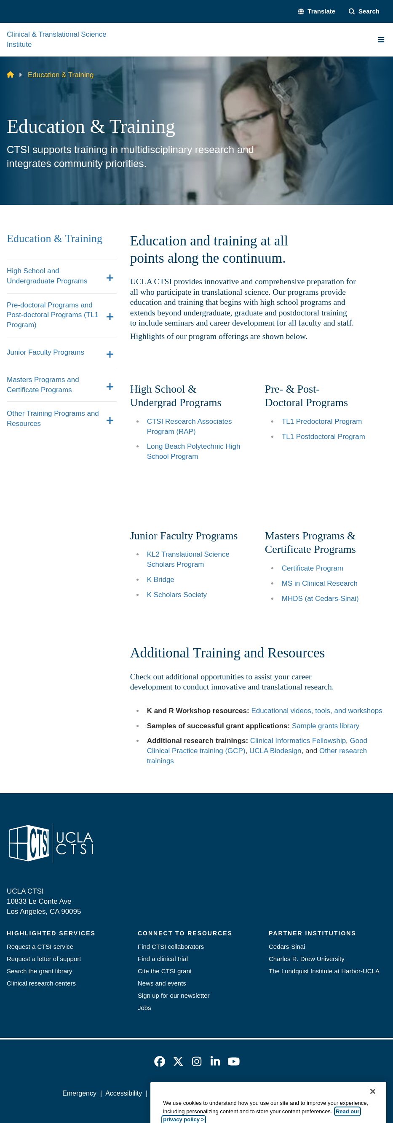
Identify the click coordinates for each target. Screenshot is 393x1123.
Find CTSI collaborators (171, 946)
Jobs (144, 1007)
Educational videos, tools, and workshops (316, 711)
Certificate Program (312, 568)
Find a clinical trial (163, 958)
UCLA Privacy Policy (181, 1093)
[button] (316, 11)
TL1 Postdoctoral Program (323, 437)
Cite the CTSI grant (165, 971)
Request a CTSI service (40, 946)
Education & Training (54, 238)
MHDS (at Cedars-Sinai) (320, 599)
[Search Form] (364, 11)
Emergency (79, 1093)
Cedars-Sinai (287, 946)
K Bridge (160, 580)
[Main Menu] (381, 40)
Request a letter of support (44, 958)
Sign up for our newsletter (174, 995)
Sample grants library (325, 726)
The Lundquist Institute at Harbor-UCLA (324, 971)
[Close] (373, 1110)
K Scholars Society (177, 595)
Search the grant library (39, 971)
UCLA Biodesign (275, 751)
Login (322, 1093)
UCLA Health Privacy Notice (263, 1093)
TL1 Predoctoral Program (322, 421)
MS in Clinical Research (320, 583)
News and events (162, 983)
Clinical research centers (41, 983)
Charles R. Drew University (307, 958)
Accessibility (123, 1093)
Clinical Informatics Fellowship (298, 741)
